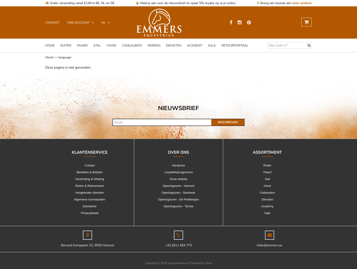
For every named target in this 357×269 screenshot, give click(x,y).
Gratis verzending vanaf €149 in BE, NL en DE (80, 3)
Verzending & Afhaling (89, 179)
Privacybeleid (89, 213)
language (64, 57)
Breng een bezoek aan (284, 3)
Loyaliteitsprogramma (178, 172)
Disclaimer (90, 206)
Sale (212, 45)
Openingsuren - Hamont (178, 186)
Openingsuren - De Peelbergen (178, 199)
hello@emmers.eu (269, 245)
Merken (154, 45)
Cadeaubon (132, 45)
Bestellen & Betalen (89, 172)
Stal (97, 45)
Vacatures (178, 165)
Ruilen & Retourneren (89, 186)
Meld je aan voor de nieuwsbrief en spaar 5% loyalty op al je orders (186, 3)
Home (50, 45)
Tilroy (208, 263)
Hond (111, 45)
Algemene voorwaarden (89, 199)
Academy (194, 45)
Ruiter (65, 45)
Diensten (173, 45)
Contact (89, 165)
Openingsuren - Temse (178, 206)
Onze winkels (178, 179)
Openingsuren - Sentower (178, 192)
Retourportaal (235, 45)
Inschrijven (228, 122)
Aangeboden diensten (89, 192)
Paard (82, 45)
